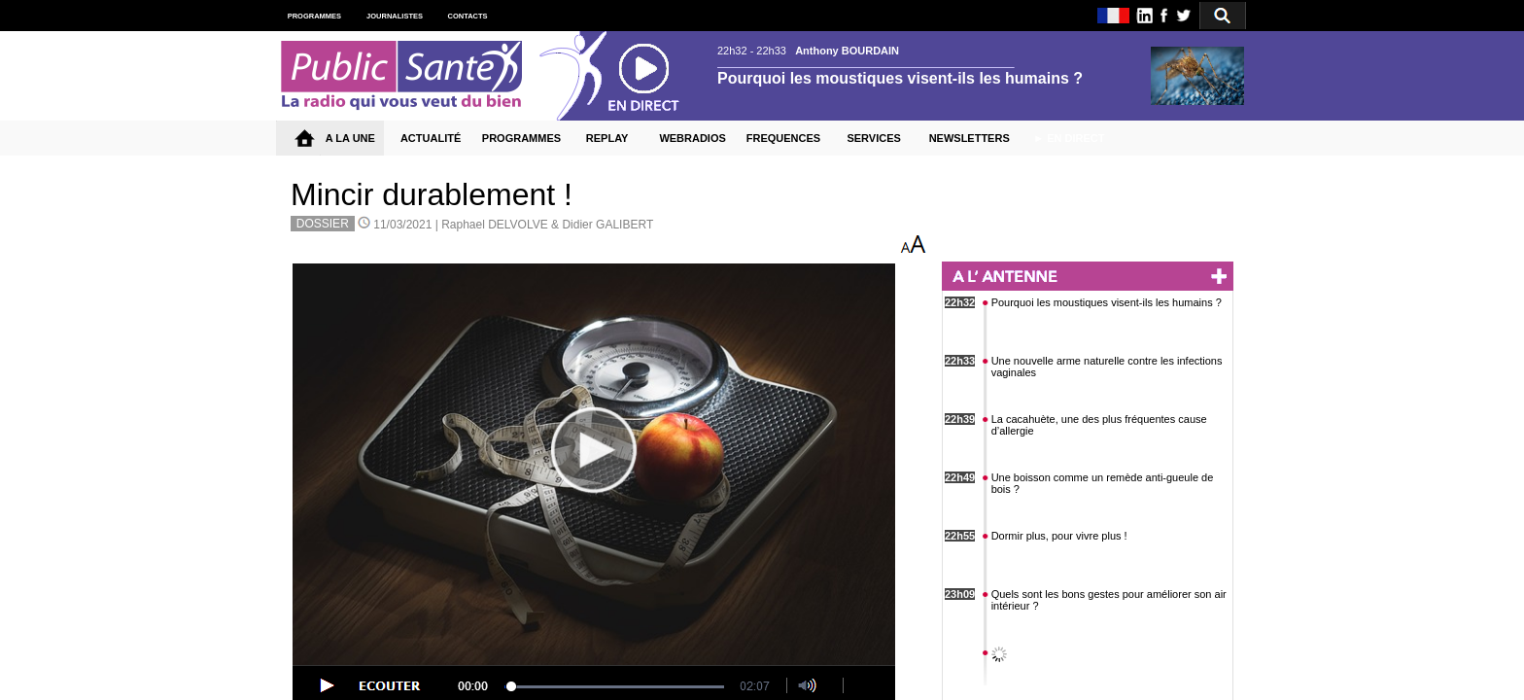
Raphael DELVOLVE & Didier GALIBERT (547, 224)
